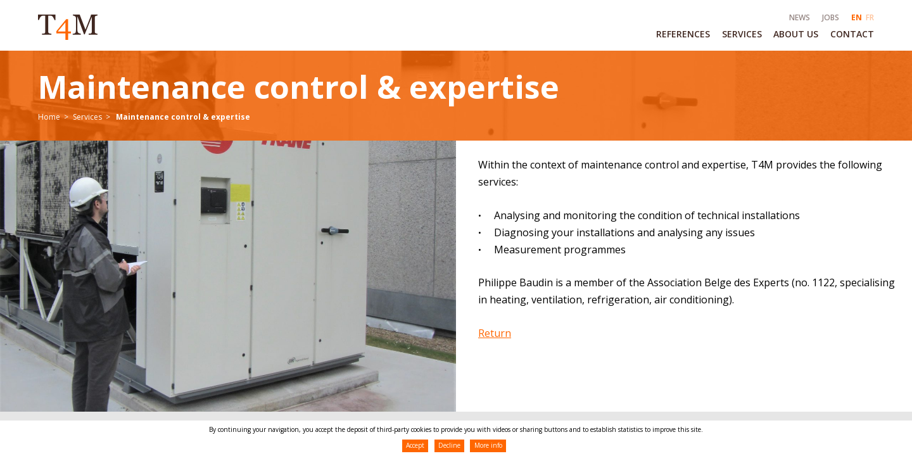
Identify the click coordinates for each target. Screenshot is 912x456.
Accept (415, 445)
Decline (449, 445)
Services (87, 116)
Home (49, 116)
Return (494, 333)
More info (488, 445)
